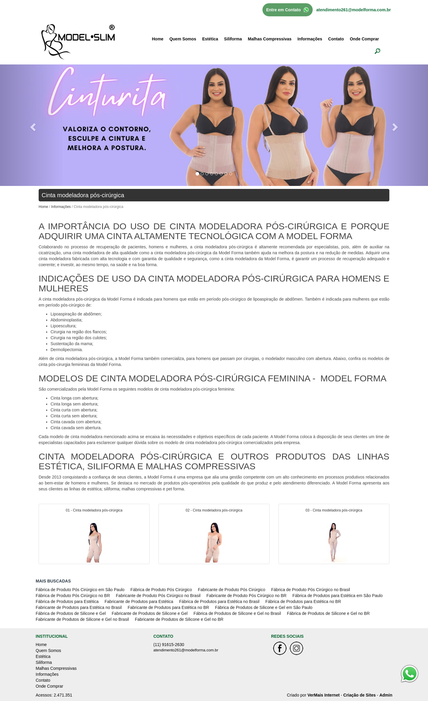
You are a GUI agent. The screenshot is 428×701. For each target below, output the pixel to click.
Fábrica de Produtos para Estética (67, 601)
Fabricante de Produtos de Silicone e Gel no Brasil (82, 619)
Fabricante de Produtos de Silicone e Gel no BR (179, 619)
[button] (32, 125)
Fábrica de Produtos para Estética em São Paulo (337, 595)
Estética (210, 39)
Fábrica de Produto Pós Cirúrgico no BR (73, 595)
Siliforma (233, 39)
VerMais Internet (323, 695)
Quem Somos (182, 39)
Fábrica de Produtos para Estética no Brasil (219, 601)
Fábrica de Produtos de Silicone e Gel (71, 613)
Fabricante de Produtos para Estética (139, 601)
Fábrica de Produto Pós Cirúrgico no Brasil (310, 589)
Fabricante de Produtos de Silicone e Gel (150, 613)
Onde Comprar (364, 39)
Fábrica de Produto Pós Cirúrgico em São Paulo (80, 589)
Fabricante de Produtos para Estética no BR (168, 607)
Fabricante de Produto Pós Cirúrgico (231, 589)
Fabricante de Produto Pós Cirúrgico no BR (247, 595)
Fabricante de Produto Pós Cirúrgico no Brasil (158, 595)
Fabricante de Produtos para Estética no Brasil (79, 607)
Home (157, 39)
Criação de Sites (359, 695)
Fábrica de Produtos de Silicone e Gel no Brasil (237, 613)
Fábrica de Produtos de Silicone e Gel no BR (328, 613)
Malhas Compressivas (270, 39)
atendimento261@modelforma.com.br (353, 9)
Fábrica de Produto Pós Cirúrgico (161, 589)
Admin (385, 695)
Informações (310, 39)
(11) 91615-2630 (168, 644)
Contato (336, 39)
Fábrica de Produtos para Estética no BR (303, 601)
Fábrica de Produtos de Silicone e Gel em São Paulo (263, 607)
